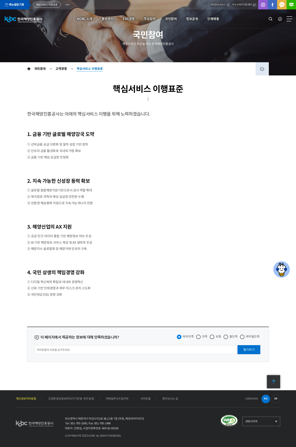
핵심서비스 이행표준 (90, 69)
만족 (204, 336)
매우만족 (188, 336)
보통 (218, 336)
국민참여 (40, 69)
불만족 (233, 336)
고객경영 (61, 69)
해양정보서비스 (219, 4)
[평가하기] (248, 349)
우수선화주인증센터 (243, 4)
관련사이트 (251, 421)
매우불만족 (252, 336)
